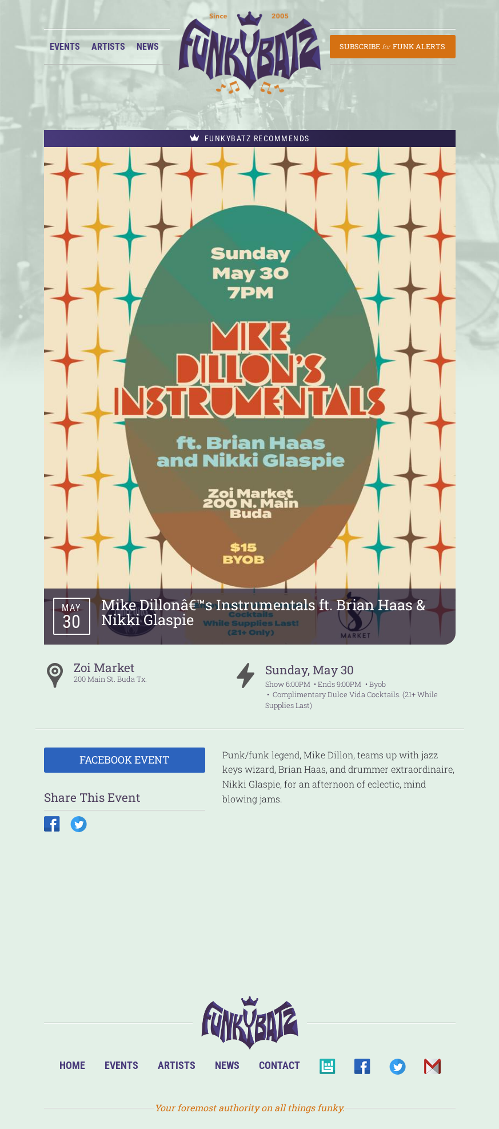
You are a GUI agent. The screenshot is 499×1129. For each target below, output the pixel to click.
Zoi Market (104, 667)
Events (65, 46)
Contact (279, 1065)
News (148, 46)
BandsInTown (327, 1070)
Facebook (362, 1070)
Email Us (432, 1070)
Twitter (397, 1070)
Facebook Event (124, 759)
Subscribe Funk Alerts (392, 46)
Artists (108, 46)
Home (72, 1065)
